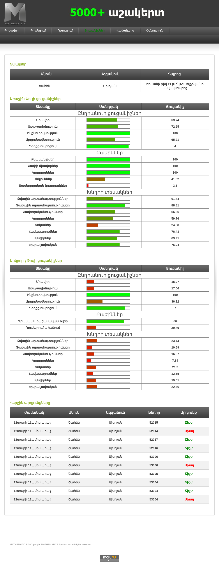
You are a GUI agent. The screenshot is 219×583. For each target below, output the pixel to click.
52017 (153, 439)
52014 (153, 431)
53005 (153, 474)
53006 (153, 456)
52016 (153, 448)
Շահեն (74, 422)
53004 (153, 482)
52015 (153, 422)
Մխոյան (115, 422)
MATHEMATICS (49, 544)
